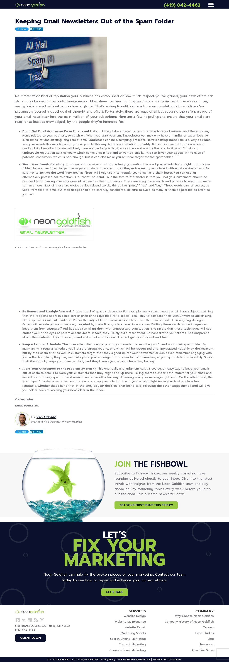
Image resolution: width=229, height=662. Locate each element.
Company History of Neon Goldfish (189, 622)
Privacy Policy (108, 659)
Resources (206, 644)
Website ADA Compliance (167, 659)
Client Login (30, 638)
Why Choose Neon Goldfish (194, 616)
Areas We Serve (202, 650)
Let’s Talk (114, 592)
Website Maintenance (130, 622)
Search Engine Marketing (128, 639)
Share (22, 29)
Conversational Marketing (127, 650)
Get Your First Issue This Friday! (146, 505)
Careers (208, 627)
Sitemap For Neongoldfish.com (134, 659)
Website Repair (135, 627)
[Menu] (211, 4)
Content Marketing (132, 644)
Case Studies (204, 633)
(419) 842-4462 (182, 5)
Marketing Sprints (133, 633)
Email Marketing (27, 406)
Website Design (135, 616)
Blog (211, 639)
